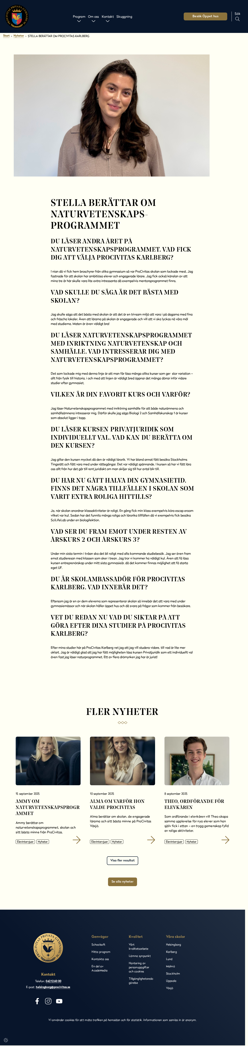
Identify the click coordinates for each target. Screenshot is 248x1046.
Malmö (170, 966)
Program (79, 16)
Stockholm (173, 973)
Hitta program (101, 952)
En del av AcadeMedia (99, 968)
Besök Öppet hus (205, 16)
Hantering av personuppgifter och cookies (139, 967)
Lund (169, 959)
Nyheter (19, 35)
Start (6, 35)
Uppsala (171, 981)
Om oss (93, 16)
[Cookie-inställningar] (6, 1040)
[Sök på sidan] (237, 16)
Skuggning (124, 16)
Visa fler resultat (122, 860)
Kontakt (108, 16)
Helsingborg (173, 944)
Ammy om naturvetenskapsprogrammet (48, 807)
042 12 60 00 (53, 981)
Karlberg (171, 952)
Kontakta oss (100, 959)
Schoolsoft (98, 944)
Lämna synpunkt (140, 956)
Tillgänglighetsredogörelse (141, 980)
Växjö (169, 988)
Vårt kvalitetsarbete (138, 946)
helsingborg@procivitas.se (53, 987)
